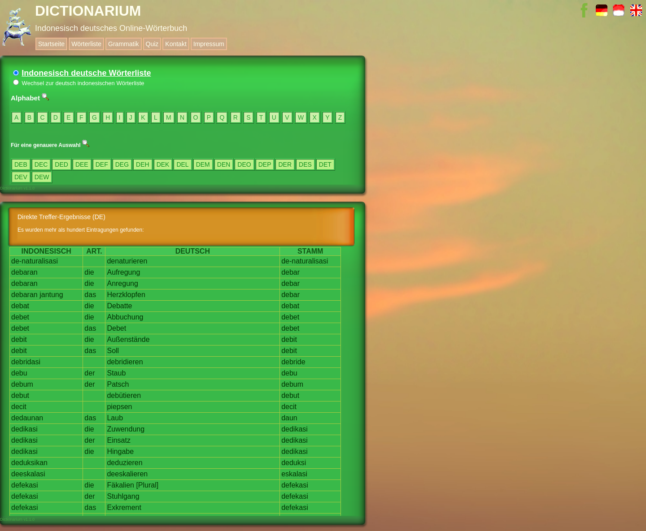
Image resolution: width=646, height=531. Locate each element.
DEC (41, 164)
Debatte (119, 306)
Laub (115, 418)
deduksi (293, 462)
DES (305, 164)
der (89, 373)
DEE (81, 164)
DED (61, 164)
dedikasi (24, 429)
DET (325, 164)
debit (19, 339)
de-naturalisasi (34, 261)
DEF (102, 164)
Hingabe (120, 451)
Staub (116, 373)
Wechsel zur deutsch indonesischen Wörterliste (78, 83)
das (90, 294)
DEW (42, 177)
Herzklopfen (126, 294)
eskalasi (294, 474)
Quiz (152, 43)
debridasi (25, 362)
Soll (113, 350)
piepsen (119, 406)
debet (20, 317)
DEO (244, 164)
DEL (182, 164)
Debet (116, 328)
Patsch (118, 384)
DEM (203, 164)
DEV (20, 177)
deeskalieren (127, 474)
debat (20, 306)
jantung (51, 294)
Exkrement (124, 507)
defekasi (24, 485)
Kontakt (175, 43)
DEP (264, 164)
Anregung (122, 283)
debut (20, 395)
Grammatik (123, 43)
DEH (142, 164)
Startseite (51, 43)
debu (19, 373)
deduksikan (29, 462)
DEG (122, 164)
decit (18, 406)
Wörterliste (86, 43)
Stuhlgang (123, 496)
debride (293, 362)
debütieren (124, 395)
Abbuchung (125, 317)
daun (289, 418)
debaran (24, 272)
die (89, 272)
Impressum (208, 43)
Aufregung (123, 272)
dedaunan (27, 418)
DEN (224, 164)
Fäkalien (120, 485)
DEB (20, 164)
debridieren (125, 362)
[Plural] (147, 485)
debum (22, 384)
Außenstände (128, 339)
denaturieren (127, 261)
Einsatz (118, 440)
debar (290, 272)
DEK (163, 164)
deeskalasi (28, 474)
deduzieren (124, 462)
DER (285, 164)
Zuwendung (125, 429)
